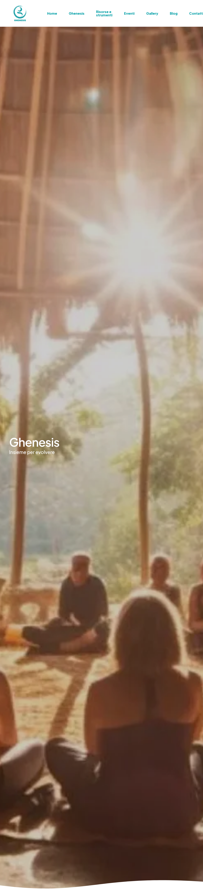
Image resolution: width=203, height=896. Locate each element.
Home (52, 13)
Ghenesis (76, 13)
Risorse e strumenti (104, 13)
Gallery (152, 13)
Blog (174, 13)
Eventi (129, 13)
